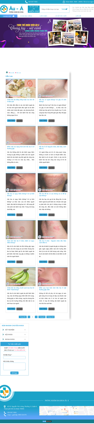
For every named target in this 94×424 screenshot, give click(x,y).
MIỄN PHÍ (34, 11)
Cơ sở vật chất (61, 16)
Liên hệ (78, 16)
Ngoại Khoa (10, 339)
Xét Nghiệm (9, 330)
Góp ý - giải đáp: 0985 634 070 (15, 415)
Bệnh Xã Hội (4, 410)
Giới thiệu (43, 16)
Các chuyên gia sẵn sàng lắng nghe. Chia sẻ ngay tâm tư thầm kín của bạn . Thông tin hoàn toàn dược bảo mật (83, 9)
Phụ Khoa (3, 406)
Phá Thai (3, 411)
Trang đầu (23, 317)
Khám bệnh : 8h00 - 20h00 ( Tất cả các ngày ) (78, 2)
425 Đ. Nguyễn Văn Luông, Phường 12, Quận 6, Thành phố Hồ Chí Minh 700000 (20, 407)
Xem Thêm (11, 120)
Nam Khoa (3, 408)
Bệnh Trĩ (3, 404)
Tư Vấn (19, 121)
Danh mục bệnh (26, 16)
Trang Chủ (8, 16)
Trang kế (42, 317)
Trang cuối (50, 317)
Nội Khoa (9, 334)
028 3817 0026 (31, 2)
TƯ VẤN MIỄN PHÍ (19, 350)
